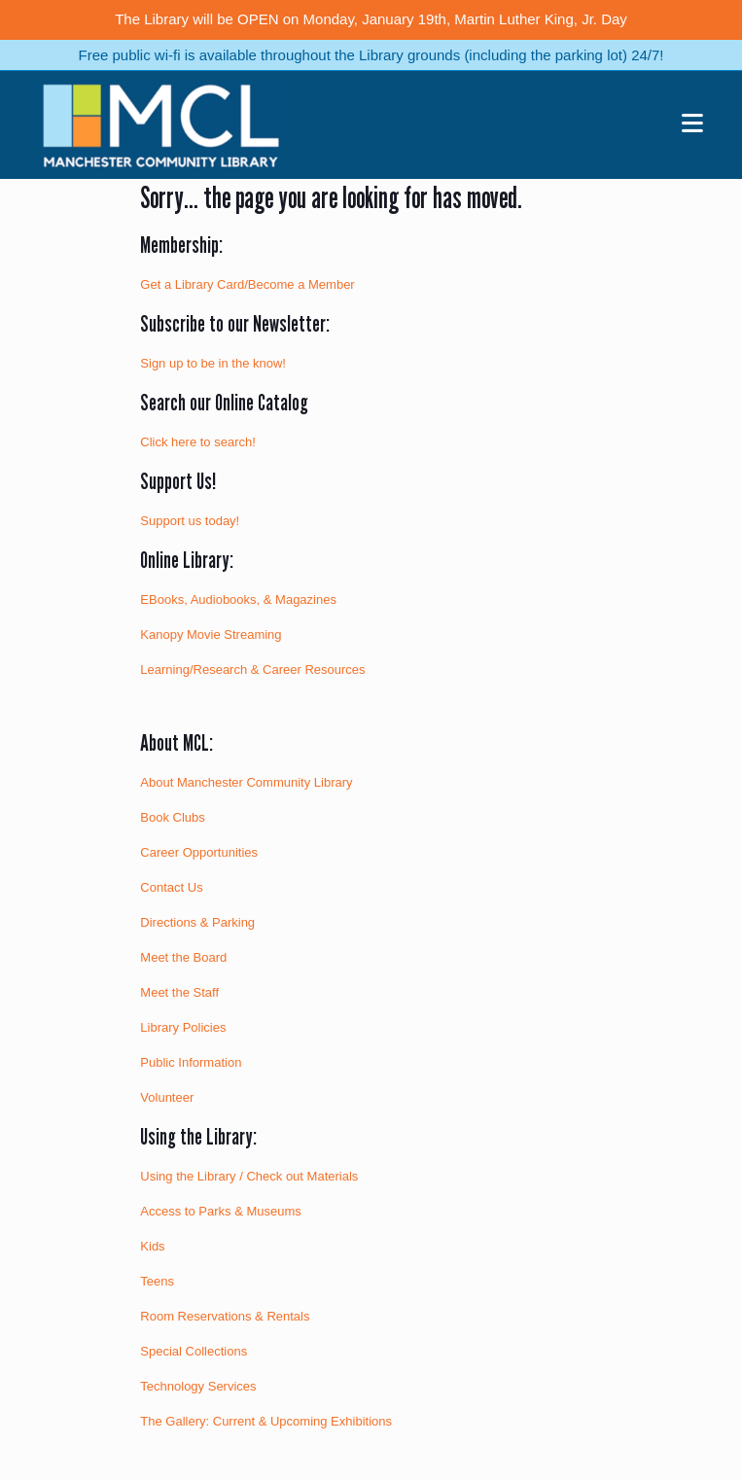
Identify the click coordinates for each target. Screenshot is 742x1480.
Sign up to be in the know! (213, 363)
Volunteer (167, 1097)
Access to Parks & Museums (220, 1211)
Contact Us (171, 887)
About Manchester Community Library (246, 782)
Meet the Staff (179, 992)
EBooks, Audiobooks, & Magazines (238, 599)
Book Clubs (172, 817)
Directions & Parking (197, 922)
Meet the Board (183, 957)
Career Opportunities (199, 852)
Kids (152, 1246)
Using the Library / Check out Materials (249, 1176)
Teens (157, 1281)
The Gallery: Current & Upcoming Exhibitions (266, 1421)
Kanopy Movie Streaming (210, 634)
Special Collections (193, 1351)
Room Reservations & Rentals (224, 1316)
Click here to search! (198, 442)
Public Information (190, 1062)
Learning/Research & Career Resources (252, 669)
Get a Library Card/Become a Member (247, 284)
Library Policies (183, 1027)
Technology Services (198, 1386)
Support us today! (189, 520)
